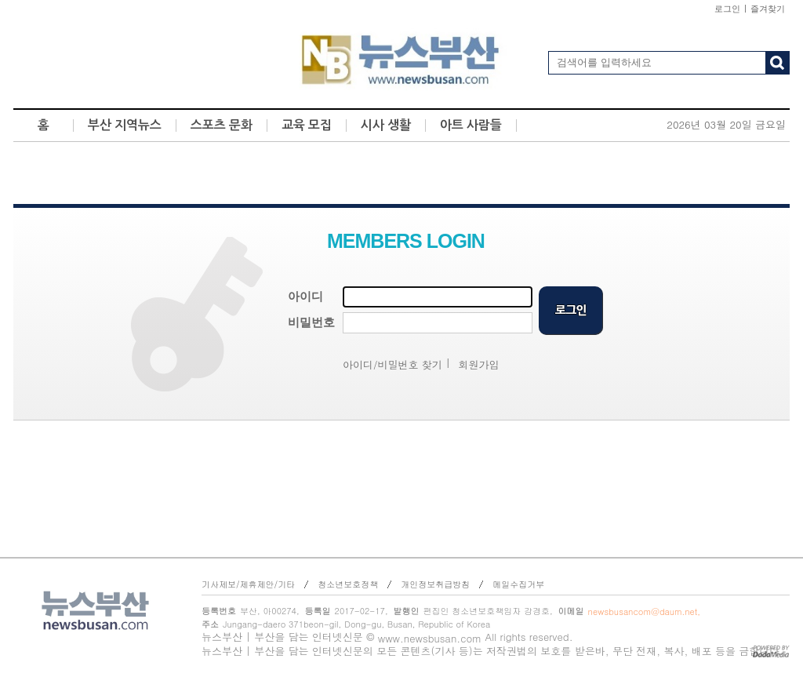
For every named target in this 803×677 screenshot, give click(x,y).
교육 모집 (307, 125)
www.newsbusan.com (429, 638)
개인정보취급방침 (435, 584)
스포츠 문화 (222, 125)
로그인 (727, 8)
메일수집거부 (518, 584)
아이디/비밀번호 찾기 (392, 364)
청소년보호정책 (348, 584)
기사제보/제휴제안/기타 (248, 584)
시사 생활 (386, 125)
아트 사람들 (471, 125)
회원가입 (479, 364)
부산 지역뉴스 (125, 125)
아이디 (305, 296)
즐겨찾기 (767, 8)
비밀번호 (311, 322)
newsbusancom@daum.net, (644, 611)
